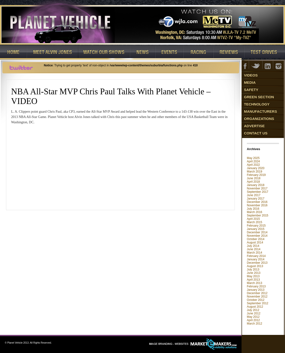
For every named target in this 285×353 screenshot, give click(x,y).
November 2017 (257, 188)
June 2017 (253, 195)
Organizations (259, 119)
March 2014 (254, 252)
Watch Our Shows (104, 52)
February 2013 (256, 286)
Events (169, 52)
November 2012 (257, 296)
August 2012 (255, 306)
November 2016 (257, 205)
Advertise (254, 126)
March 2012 (254, 323)
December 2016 (257, 202)
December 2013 (257, 262)
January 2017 (255, 198)
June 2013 (253, 273)
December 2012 (257, 293)
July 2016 (253, 208)
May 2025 (253, 158)
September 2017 (257, 192)
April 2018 (253, 181)
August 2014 (255, 242)
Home (13, 52)
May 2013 (253, 276)
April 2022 (253, 164)
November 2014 (257, 235)
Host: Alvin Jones (52, 52)
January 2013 (255, 289)
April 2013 (253, 279)
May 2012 (253, 316)
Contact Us (255, 133)
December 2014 (257, 232)
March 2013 (254, 283)
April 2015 (253, 219)
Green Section (259, 97)
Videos (251, 75)
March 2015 (254, 222)
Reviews (229, 52)
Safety (251, 90)
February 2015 (256, 225)
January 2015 (255, 229)
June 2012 (253, 313)
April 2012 (253, 320)
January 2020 (255, 168)
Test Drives (264, 52)
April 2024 (253, 161)
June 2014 (253, 249)
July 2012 (253, 310)
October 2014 (255, 239)
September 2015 (257, 215)
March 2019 (254, 171)
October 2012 (255, 300)
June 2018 (253, 178)
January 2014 (255, 259)
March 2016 (254, 212)
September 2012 (257, 303)
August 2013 (255, 266)
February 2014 (256, 256)
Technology (257, 104)
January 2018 (255, 185)
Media (250, 82)
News (142, 52)
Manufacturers (260, 111)
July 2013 (253, 269)
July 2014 (253, 246)
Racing (198, 52)
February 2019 (256, 175)
